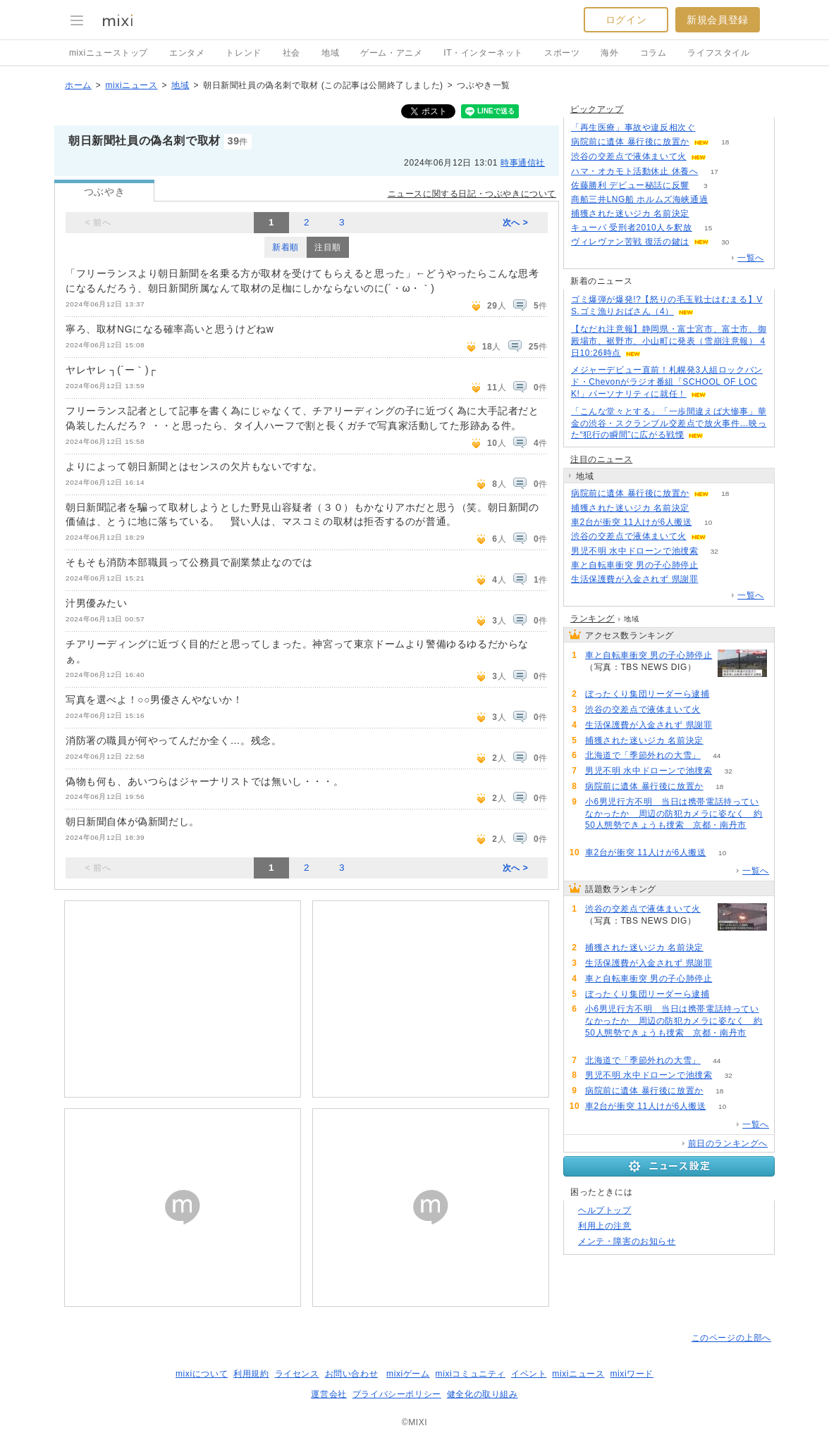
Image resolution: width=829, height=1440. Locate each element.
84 (705, 214)
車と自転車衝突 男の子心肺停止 (634, 565)
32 (714, 551)
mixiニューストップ (108, 53)
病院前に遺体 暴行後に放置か (630, 142)
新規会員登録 (718, 19)
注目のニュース (601, 459)
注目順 (327, 247)
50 (712, 128)
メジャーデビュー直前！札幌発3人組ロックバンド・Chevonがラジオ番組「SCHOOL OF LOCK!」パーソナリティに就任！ (667, 382)
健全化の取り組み (482, 1394)
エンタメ (186, 53)
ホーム (78, 85)
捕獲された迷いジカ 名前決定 (630, 213)
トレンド (243, 53)
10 (708, 522)
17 (714, 171)
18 (725, 142)
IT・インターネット (483, 53)
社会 (291, 53)
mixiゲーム (408, 1374)
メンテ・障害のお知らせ (627, 1241)
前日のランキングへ (728, 1143)
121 (723, 157)
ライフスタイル (718, 53)
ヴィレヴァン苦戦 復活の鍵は (630, 242)
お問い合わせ (352, 1374)
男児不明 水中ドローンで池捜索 (634, 551)
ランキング (592, 618)
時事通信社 (523, 163)
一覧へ (750, 258)
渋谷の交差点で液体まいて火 (629, 156)
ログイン (626, 19)
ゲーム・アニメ (391, 53)
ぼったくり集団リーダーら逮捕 (647, 694)
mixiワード (631, 1374)
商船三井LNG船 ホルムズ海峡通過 (639, 199)
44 (716, 755)
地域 (330, 53)
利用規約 (251, 1374)
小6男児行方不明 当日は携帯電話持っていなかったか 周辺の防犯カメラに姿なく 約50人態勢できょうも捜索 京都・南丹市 (674, 814)
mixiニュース (131, 85)
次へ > (516, 223)
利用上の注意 (605, 1226)
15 (708, 228)
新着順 (285, 247)
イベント (528, 1374)
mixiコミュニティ (470, 1374)
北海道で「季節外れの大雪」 (643, 755)
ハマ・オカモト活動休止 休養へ (634, 171)
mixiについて (202, 1374)
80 (714, 565)
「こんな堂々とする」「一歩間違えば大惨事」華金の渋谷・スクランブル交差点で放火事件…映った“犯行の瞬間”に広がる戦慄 (668, 423)
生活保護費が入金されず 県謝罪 (634, 579)
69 (726, 694)
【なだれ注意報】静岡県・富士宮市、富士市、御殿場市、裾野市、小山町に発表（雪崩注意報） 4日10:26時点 (668, 341)
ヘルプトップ (605, 1210)
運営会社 (328, 1394)
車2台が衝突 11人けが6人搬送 (631, 522)
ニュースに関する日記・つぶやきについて (472, 194)
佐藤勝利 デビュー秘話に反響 (630, 185)
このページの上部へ (731, 1338)
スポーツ (561, 53)
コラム (653, 53)
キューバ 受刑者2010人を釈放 (631, 227)
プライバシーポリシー (396, 1394)
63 (724, 200)
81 (714, 579)
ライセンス (297, 1374)
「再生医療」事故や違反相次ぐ (633, 127)
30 (725, 242)
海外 (609, 53)
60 (601, 837)
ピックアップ (597, 109)
